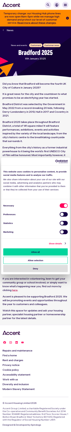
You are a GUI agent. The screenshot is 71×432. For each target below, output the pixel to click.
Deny (35, 268)
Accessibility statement (16, 374)
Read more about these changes (36, 22)
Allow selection (35, 260)
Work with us (10, 379)
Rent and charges (13, 360)
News (10, 30)
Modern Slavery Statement (19, 389)
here (15, 290)
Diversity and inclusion (16, 384)
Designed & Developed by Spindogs (22, 424)
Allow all (35, 252)
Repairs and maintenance (17, 350)
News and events (19, 45)
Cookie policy (11, 369)
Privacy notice (11, 365)
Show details (55, 243)
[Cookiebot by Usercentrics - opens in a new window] (55, 161)
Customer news (51, 45)
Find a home (10, 355)
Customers (36, 45)
